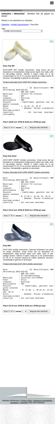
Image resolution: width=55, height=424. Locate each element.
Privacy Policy (26, 420)
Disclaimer (14, 422)
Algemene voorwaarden (42, 420)
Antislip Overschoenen (20, 25)
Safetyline (5, 25)
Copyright (23, 422)
